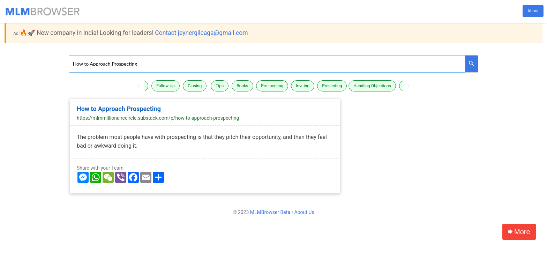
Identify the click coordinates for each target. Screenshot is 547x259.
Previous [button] (138, 85)
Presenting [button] (332, 85)
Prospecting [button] (272, 85)
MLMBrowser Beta (270, 212)
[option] (273, 86)
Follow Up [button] (165, 85)
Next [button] (408, 85)
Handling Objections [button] (372, 85)
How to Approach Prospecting (119, 108)
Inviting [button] (302, 85)
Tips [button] (220, 85)
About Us (304, 212)
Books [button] (242, 85)
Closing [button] (195, 85)
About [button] (533, 10)
